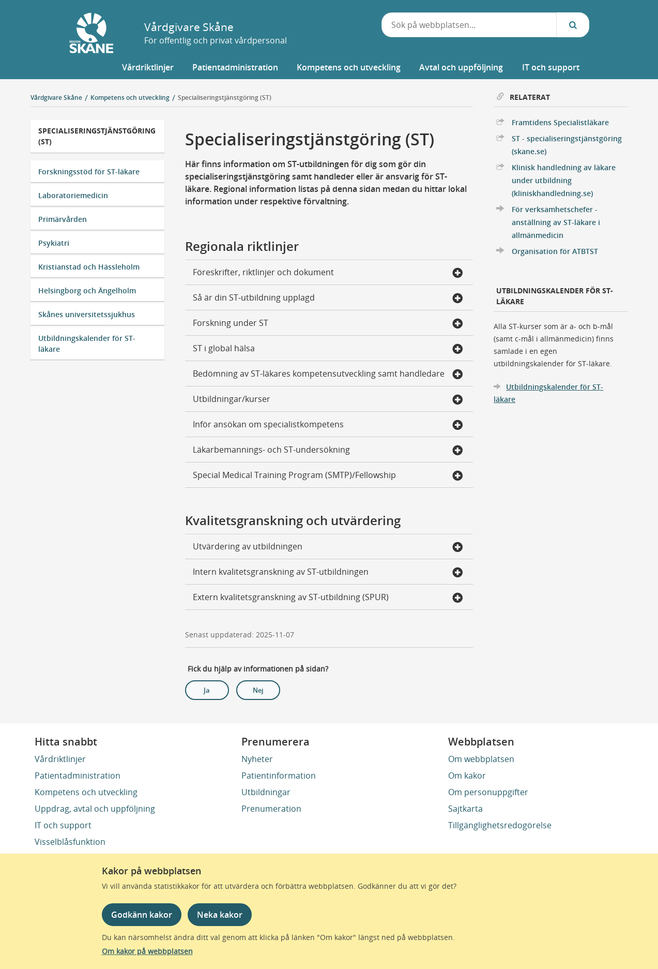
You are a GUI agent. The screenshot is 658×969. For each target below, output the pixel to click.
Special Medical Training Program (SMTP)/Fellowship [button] (328, 476)
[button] (148, 67)
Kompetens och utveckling (86, 792)
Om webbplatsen (481, 759)
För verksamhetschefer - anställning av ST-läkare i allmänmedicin (556, 222)
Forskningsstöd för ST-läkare (89, 171)
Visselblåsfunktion (70, 841)
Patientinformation (278, 775)
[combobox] (469, 24)
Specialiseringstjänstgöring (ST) (224, 97)
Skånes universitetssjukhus (86, 314)
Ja (207, 690)
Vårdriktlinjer (60, 759)
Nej (258, 690)
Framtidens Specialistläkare (560, 122)
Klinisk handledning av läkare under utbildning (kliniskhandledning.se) (564, 180)
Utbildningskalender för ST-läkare (86, 343)
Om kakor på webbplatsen (147, 951)
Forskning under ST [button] (328, 324)
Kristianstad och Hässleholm (89, 267)
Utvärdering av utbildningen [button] (328, 547)
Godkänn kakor (141, 914)
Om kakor (467, 775)
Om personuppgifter (488, 792)
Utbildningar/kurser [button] (328, 400)
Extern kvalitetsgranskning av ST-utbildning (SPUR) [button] (328, 598)
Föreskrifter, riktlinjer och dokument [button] (328, 273)
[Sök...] (573, 24)
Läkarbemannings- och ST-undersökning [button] (328, 450)
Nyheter (257, 759)
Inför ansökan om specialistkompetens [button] (328, 425)
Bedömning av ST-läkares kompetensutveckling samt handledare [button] (328, 374)
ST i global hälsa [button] (328, 349)
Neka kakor (219, 914)
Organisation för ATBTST (555, 251)
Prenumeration (271, 808)
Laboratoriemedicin (73, 195)
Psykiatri (53, 243)
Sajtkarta (465, 808)
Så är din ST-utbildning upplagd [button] (328, 298)
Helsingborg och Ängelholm (87, 290)
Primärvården (62, 219)
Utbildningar (265, 792)
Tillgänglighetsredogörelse (500, 825)
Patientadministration (77, 775)
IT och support (63, 825)
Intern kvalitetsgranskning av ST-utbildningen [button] (328, 572)
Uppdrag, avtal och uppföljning (95, 808)
